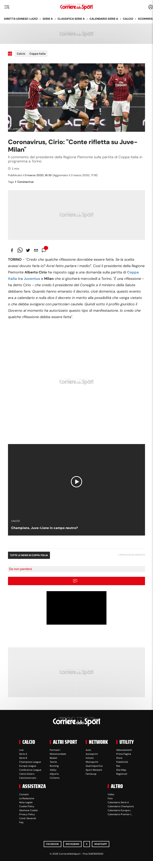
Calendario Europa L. (119, 810)
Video (111, 794)
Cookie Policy (26, 806)
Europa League (27, 766)
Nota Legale (26, 802)
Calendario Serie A (103, 19)
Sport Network (94, 770)
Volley (53, 770)
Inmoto (90, 758)
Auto (88, 750)
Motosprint (92, 762)
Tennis (53, 762)
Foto (110, 798)
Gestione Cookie (28, 810)
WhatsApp (100, 844)
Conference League (30, 770)
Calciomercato (27, 777)
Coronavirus (24, 182)
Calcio (128, 19)
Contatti (24, 794)
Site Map (121, 770)
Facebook (52, 844)
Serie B (23, 758)
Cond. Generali (27, 818)
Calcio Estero (26, 773)
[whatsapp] (20, 250)
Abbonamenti (124, 750)
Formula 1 (55, 750)
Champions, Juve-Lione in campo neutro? (44, 528)
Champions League (30, 762)
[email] (36, 250)
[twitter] (28, 250)
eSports (54, 773)
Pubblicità (122, 762)
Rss (118, 766)
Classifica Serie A (71, 19)
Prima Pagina (123, 754)
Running (54, 766)
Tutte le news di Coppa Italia (29, 555)
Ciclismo (55, 777)
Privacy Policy (27, 814)
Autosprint (92, 754)
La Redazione (26, 798)
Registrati (121, 773)
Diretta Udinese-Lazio (21, 19)
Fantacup (91, 773)
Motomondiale (58, 754)
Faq (21, 822)
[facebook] (12, 250)
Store (119, 758)
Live (21, 750)
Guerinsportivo (94, 766)
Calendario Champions (121, 806)
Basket (53, 758)
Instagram (72, 844)
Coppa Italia (37, 53)
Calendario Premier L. (120, 814)
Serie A (48, 19)
